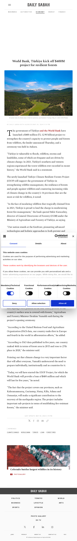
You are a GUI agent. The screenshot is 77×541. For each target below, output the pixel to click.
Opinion (38, 507)
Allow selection (38, 303)
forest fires (51, 432)
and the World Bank (50, 131)
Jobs (12, 534)
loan (42, 432)
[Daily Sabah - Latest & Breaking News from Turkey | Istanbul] (39, 4)
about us (37, 534)
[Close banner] (73, 236)
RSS (65, 534)
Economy (40, 12)
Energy (51, 12)
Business (12, 12)
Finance (62, 12)
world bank (25, 432)
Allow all (62, 303)
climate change (13, 432)
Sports (15, 507)
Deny (14, 303)
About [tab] (63, 243)
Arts (61, 503)
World (61, 498)
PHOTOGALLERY (19, 474)
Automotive (26, 12)
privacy (24, 534)
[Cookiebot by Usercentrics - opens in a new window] (57, 236)
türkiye (35, 432)
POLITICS (15, 498)
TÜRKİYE (38, 498)
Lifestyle (38, 503)
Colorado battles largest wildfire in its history (35, 469)
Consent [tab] (13, 243)
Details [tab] (38, 243)
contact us (52, 534)
